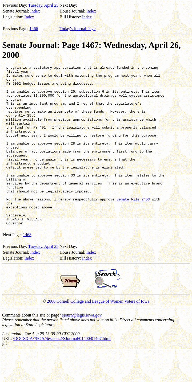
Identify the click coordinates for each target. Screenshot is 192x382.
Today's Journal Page (77, 28)
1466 (34, 28)
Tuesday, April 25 (43, 5)
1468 (27, 266)
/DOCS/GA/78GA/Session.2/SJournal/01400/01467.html (61, 370)
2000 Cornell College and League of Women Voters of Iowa (98, 333)
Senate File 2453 (133, 226)
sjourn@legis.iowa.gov (81, 347)
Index (35, 11)
